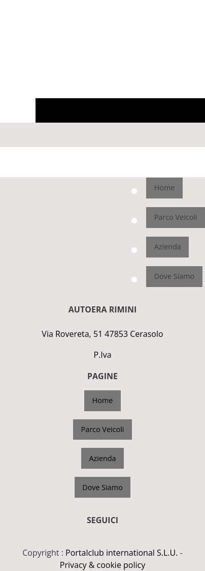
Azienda (167, 246)
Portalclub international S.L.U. (121, 552)
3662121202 (183, 8)
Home (164, 187)
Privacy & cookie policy (102, 564)
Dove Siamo (174, 276)
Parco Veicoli (175, 217)
